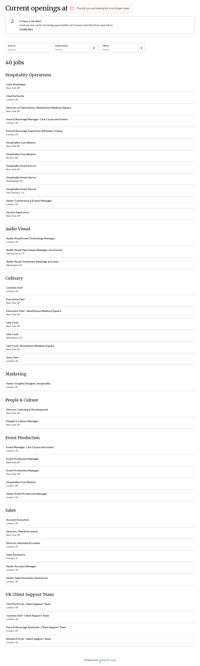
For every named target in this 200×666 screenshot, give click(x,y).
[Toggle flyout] (94, 48)
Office (106, 45)
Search (11, 45)
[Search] (27, 50)
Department (61, 45)
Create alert (26, 28)
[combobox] (55, 49)
